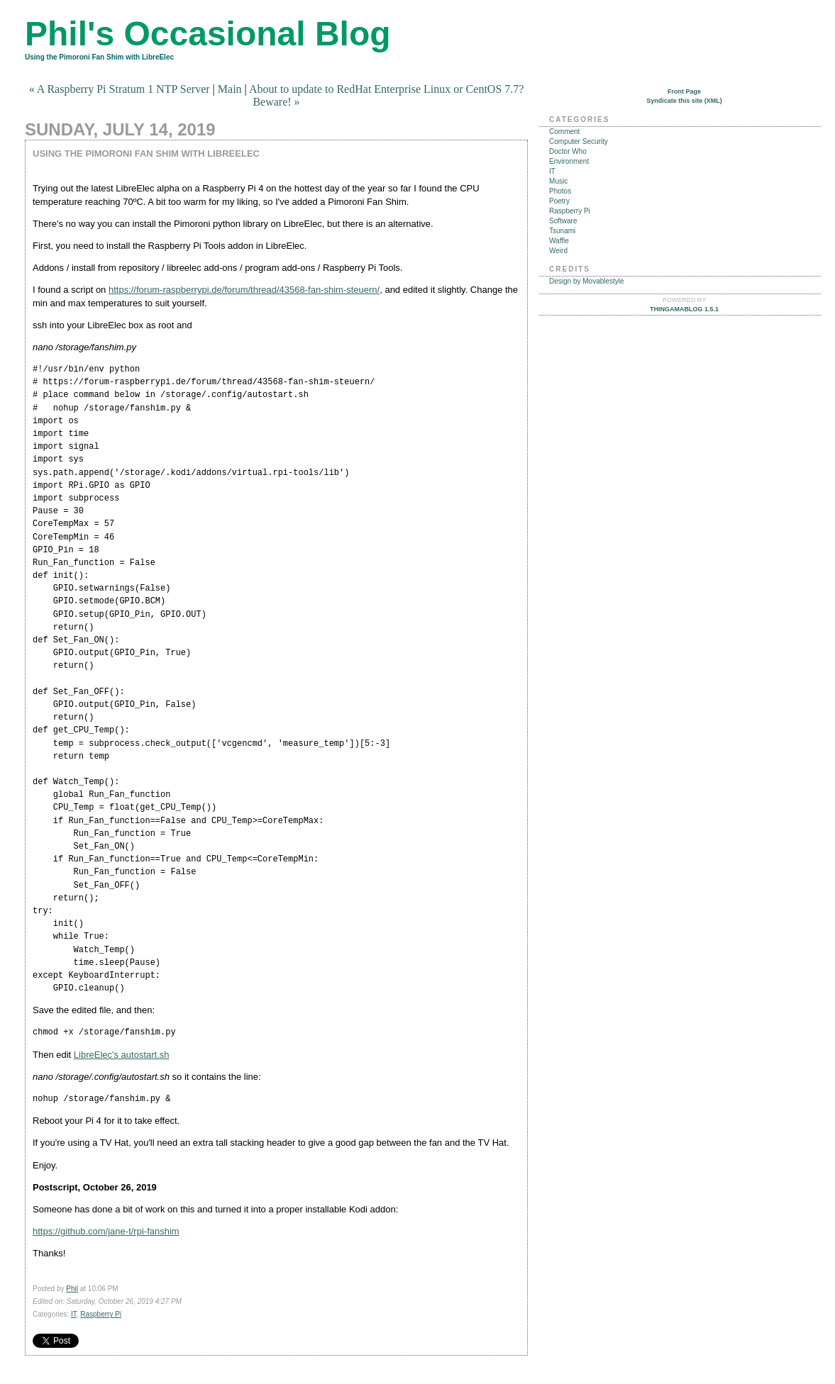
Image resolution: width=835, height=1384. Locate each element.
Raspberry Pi (100, 1314)
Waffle (559, 241)
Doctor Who (568, 151)
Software (563, 221)
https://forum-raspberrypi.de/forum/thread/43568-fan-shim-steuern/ (244, 289)
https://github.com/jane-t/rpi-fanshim (106, 1231)
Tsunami (562, 231)
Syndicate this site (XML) (684, 100)
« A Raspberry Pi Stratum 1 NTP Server (119, 89)
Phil (72, 1289)
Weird (558, 251)
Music (558, 181)
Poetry (559, 201)
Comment (564, 131)
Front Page (684, 91)
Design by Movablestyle (586, 281)
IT (74, 1314)
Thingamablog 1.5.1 (684, 309)
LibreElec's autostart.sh (122, 1054)
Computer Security (578, 141)
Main (230, 89)
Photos (560, 191)
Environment (569, 161)
